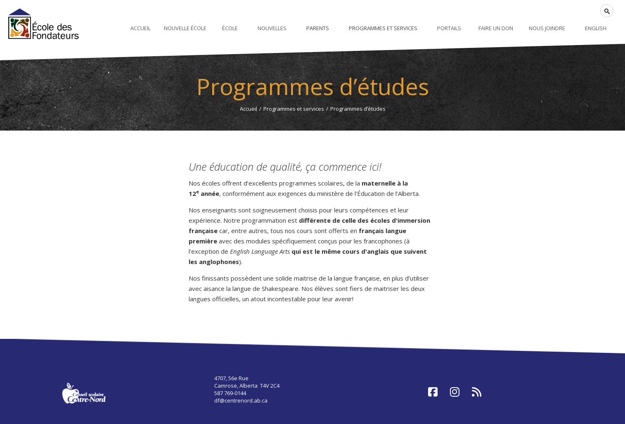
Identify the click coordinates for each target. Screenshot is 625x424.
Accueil (248, 108)
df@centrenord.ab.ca (241, 400)
